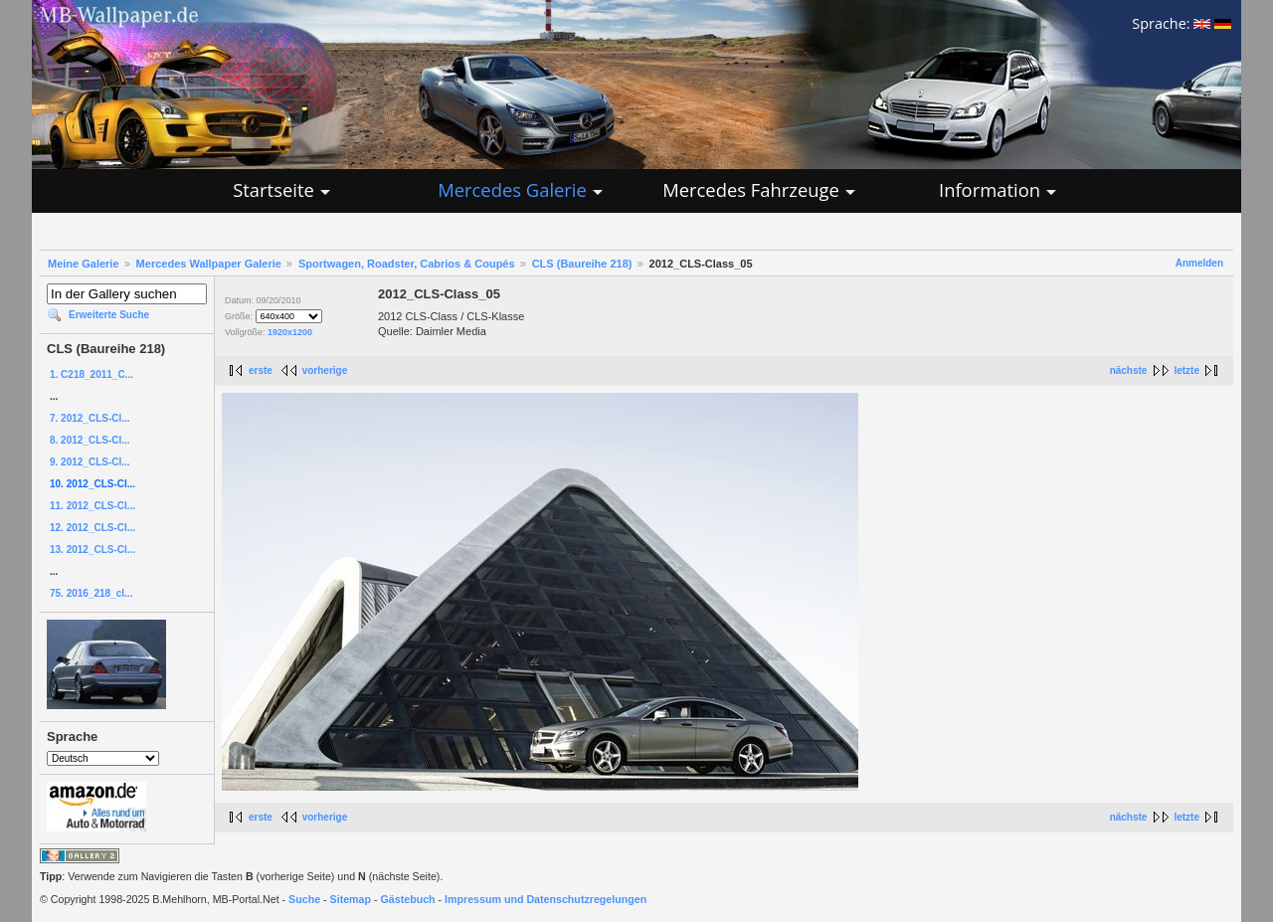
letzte (1186, 370)
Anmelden (1199, 263)
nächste (1129, 370)
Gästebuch (408, 899)
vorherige (325, 370)
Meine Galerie (83, 264)
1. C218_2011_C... (91, 374)
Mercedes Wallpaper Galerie (208, 264)
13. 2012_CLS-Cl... (92, 549)
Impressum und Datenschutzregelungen (545, 899)
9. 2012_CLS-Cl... (90, 462)
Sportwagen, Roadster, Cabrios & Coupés (406, 264)
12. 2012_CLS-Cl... (92, 527)
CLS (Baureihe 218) (582, 264)
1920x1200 (290, 332)
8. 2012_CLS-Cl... (90, 440)
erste (261, 370)
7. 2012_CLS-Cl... (90, 418)
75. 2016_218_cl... (91, 593)
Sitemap (350, 899)
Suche (304, 899)
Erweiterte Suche (109, 314)
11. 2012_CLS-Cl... (92, 505)
